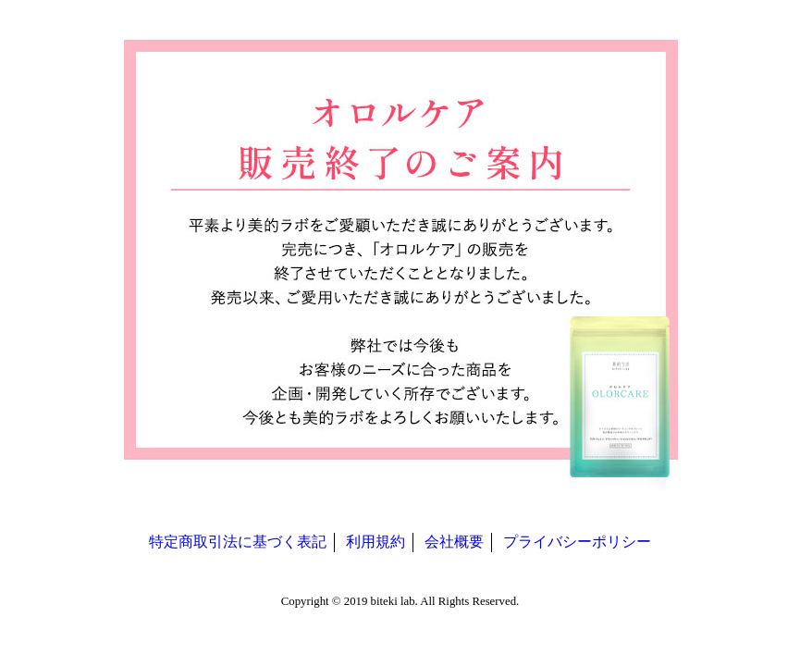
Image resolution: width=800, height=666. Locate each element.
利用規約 (375, 541)
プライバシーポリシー (577, 541)
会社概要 (454, 541)
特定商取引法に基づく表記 (237, 541)
